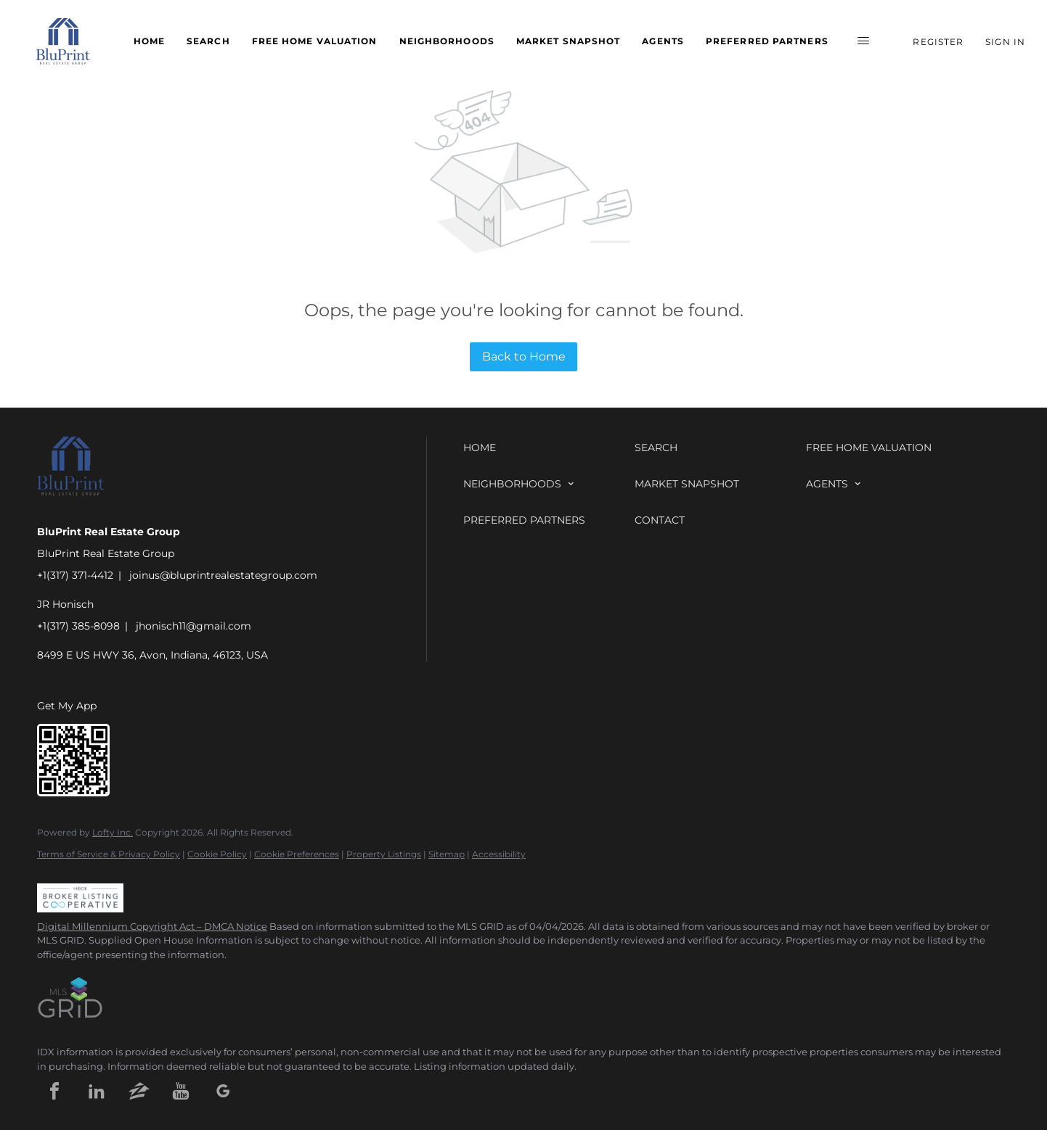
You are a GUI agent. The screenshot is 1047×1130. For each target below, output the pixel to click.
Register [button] (938, 41)
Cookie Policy (217, 854)
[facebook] (54, 1090)
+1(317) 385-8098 (78, 625)
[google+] (222, 1090)
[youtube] (180, 1090)
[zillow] (138, 1090)
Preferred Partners (767, 41)
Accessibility (499, 854)
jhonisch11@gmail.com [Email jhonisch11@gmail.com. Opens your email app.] (193, 625)
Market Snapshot (568, 41)
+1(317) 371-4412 (75, 575)
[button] (63, 41)
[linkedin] (96, 1090)
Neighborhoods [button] (446, 41)
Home (149, 41)
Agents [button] (663, 41)
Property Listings (383, 854)
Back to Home (524, 356)
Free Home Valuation (315, 41)
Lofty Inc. (112, 832)
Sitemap (446, 854)
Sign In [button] (1005, 41)
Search (208, 41)
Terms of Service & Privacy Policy (108, 854)
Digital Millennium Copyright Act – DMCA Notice (152, 926)
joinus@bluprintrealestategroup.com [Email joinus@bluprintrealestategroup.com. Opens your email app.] (223, 575)
